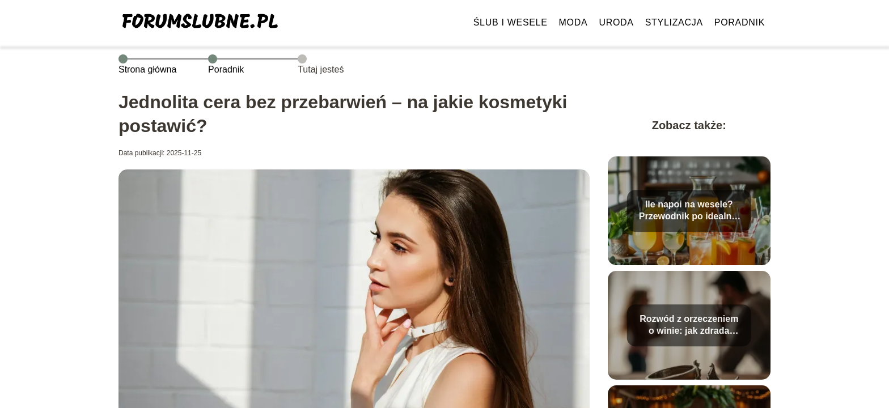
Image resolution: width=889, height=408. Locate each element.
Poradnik (739, 22)
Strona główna (147, 69)
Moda (573, 22)
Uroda (616, 22)
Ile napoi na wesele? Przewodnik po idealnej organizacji (689, 211)
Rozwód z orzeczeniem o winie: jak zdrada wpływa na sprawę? (689, 325)
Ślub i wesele (510, 22)
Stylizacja (674, 22)
